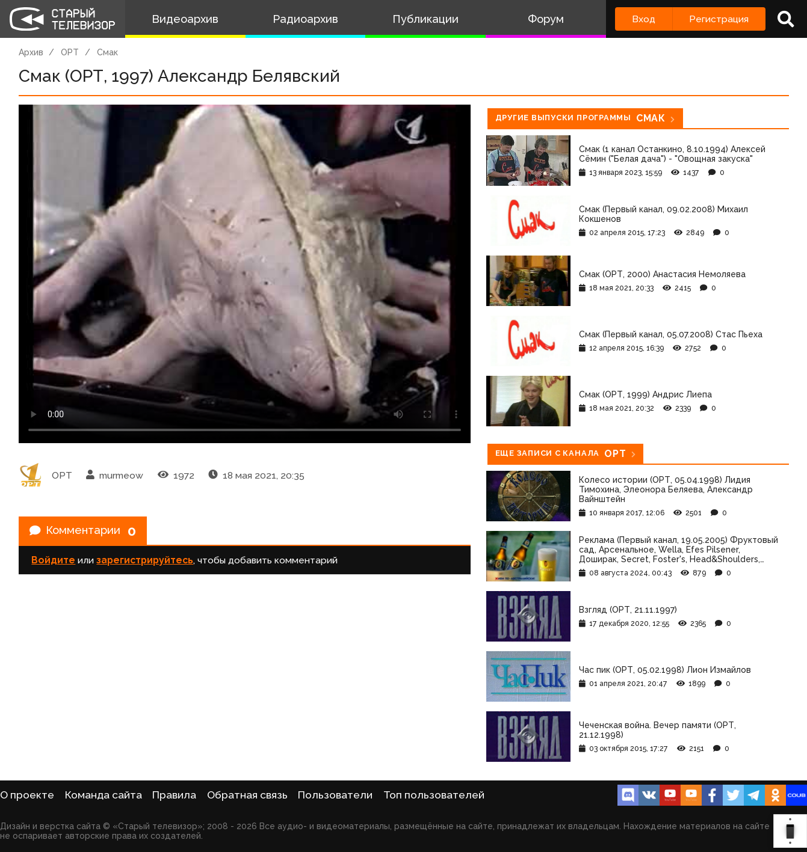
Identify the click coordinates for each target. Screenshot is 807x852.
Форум (546, 19)
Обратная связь (247, 795)
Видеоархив (185, 19)
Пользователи (335, 795)
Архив (31, 52)
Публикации (425, 19)
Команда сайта (103, 795)
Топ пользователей (433, 795)
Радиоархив (305, 19)
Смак (107, 52)
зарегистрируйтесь (144, 563)
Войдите (53, 563)
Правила (174, 795)
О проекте (27, 795)
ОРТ (70, 52)
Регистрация (719, 19)
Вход (643, 19)
